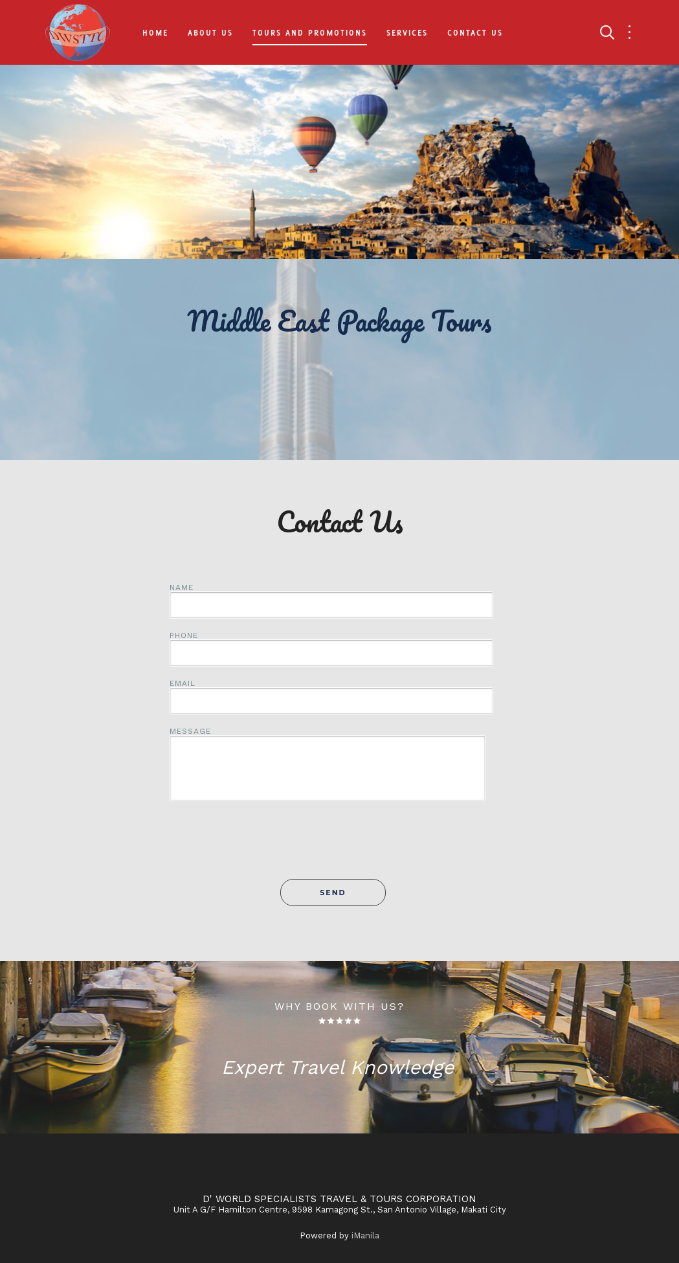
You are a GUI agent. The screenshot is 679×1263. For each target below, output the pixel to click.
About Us (210, 32)
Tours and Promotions (309, 32)
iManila (365, 1235)
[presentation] (339, 847)
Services (407, 32)
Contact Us (475, 32)
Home (155, 32)
